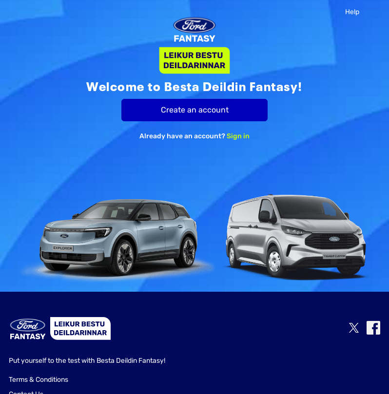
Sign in (238, 136)
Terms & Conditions (38, 379)
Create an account (195, 109)
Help (352, 12)
